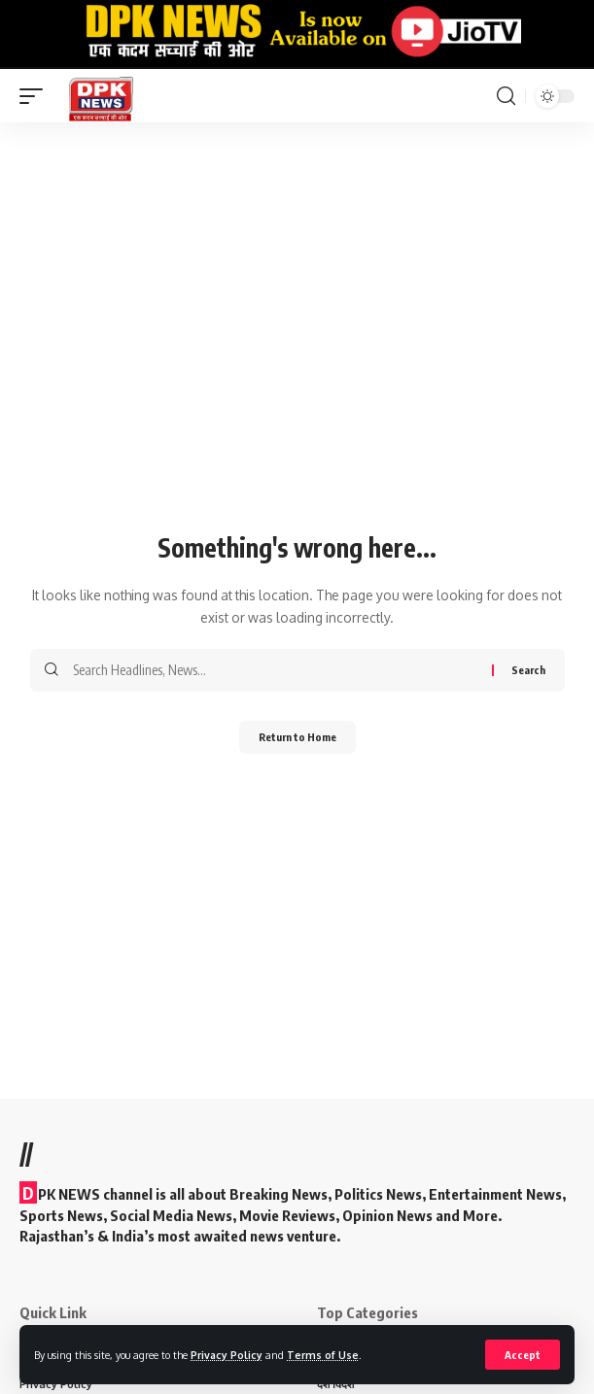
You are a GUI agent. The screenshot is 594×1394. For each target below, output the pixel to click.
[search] (506, 96)
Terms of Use (323, 1354)
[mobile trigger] (35, 95)
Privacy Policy (226, 1354)
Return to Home (297, 737)
